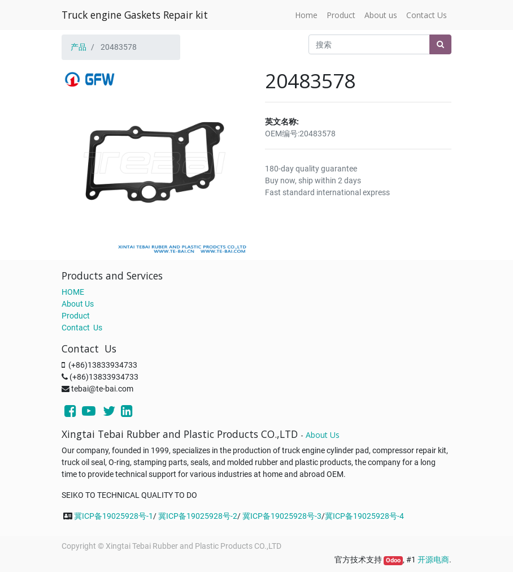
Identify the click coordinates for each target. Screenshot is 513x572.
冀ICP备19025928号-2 (197, 516)
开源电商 (433, 559)
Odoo (393, 560)
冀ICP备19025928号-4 (364, 516)
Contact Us (82, 327)
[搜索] (440, 44)
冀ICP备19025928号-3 (281, 516)
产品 (78, 46)
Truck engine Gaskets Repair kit (135, 14)
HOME (73, 291)
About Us (78, 303)
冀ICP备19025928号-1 (113, 516)
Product (76, 315)
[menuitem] (306, 15)
